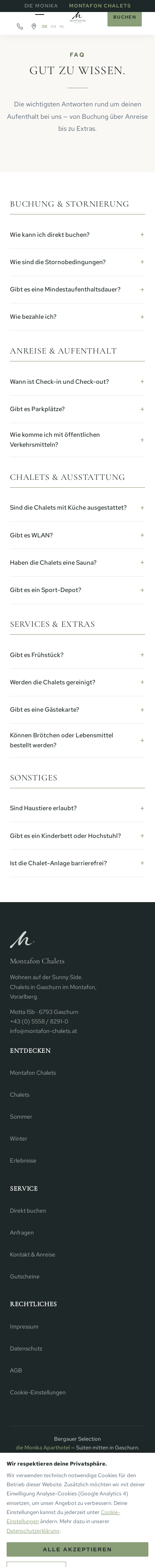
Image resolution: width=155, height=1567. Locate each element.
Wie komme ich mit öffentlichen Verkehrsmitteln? (55, 440)
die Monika (41, 5)
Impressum (24, 1326)
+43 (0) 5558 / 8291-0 (39, 1021)
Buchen (124, 17)
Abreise (100, 1545)
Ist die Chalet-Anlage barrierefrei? (58, 863)
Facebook (95, 1516)
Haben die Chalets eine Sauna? (53, 562)
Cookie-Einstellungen (38, 1392)
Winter (18, 1138)
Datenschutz (26, 1348)
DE (45, 26)
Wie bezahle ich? (33, 317)
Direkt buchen (28, 1210)
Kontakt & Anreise (32, 1254)
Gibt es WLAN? (31, 535)
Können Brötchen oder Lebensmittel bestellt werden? (61, 740)
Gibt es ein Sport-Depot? (45, 590)
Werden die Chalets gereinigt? (52, 682)
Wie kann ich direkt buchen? (50, 235)
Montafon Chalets (100, 5)
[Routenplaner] (34, 26)
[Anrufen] (19, 26)
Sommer (21, 1116)
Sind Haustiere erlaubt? (43, 808)
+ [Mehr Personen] (37, 1554)
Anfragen (22, 1232)
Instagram (60, 1516)
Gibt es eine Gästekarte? (44, 709)
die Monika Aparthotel (43, 1447)
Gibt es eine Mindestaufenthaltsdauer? (65, 289)
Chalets (19, 1094)
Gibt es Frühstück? (37, 655)
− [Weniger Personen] (13, 1554)
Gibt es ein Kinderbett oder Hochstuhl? (65, 836)
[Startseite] (77, 17)
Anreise (64, 1545)
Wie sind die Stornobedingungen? (58, 262)
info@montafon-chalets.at (43, 1031)
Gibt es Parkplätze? (37, 409)
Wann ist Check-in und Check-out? (59, 382)
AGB (16, 1370)
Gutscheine (25, 1276)
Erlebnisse (23, 1160)
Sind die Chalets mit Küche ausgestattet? (68, 507)
